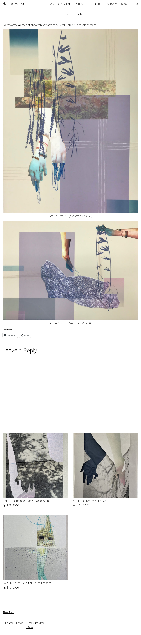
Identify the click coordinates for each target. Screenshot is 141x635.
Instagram (8, 611)
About (29, 626)
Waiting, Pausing (60, 3)
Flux (135, 3)
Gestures (94, 3)
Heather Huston (14, 3)
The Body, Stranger (116, 3)
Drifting (79, 3)
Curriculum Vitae (35, 623)
